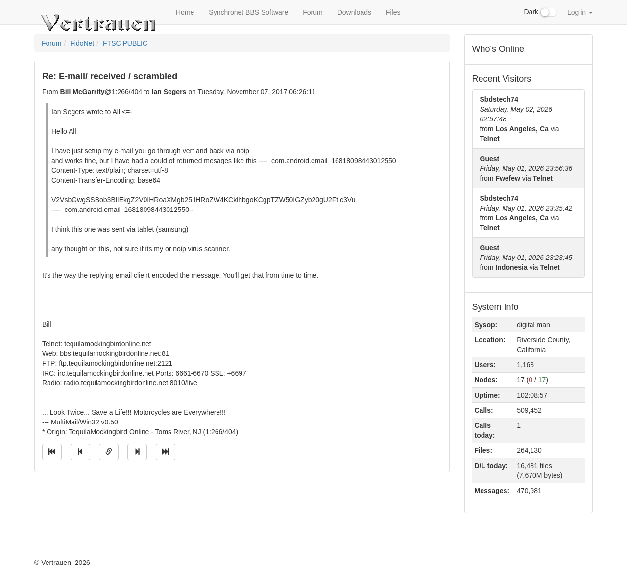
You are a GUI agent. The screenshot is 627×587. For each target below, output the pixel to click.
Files (393, 12)
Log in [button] (580, 12)
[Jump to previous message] (80, 452)
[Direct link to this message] (109, 452)
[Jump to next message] (137, 452)
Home (185, 12)
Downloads (354, 12)
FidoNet (82, 43)
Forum (312, 12)
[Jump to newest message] (165, 452)
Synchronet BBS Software (248, 12)
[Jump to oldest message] (52, 452)
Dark (540, 12)
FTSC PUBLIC (125, 43)
